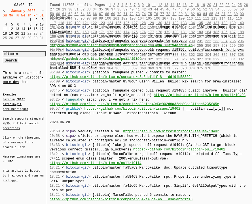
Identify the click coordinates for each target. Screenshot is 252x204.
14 (23, 29)
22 (221, 5)
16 (35, 29)
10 (42, 24)
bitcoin (9, 100)
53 (211, 9)
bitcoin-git (12, 104)
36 (107, 9)
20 (17, 33)
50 (193, 9)
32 (82, 9)
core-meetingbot (15, 109)
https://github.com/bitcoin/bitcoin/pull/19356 (95, 58)
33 (89, 9)
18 (5, 33)
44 (156, 9)
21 (23, 33)
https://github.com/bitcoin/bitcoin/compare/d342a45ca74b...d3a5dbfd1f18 (121, 199)
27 (52, 9)
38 (119, 9)
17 (42, 29)
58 (242, 9)
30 (70, 9)
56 (230, 9)
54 (217, 9)
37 (113, 9)
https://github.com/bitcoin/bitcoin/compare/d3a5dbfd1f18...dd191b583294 (121, 77)
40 (132, 9)
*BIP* (20, 100)
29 (64, 9)
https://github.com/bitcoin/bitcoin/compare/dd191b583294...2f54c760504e (121, 45)
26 (246, 5)
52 (205, 9)
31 (76, 9)
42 (144, 9)
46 (168, 9)
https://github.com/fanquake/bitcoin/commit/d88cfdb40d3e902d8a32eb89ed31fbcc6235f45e (134, 104)
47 (174, 9)
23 (227, 5)
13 (17, 29)
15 (29, 29)
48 (181, 9)
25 (240, 5)
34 (95, 9)
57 (236, 9)
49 (187, 9)
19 (11, 33)
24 (234, 5)
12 (11, 29)
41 (138, 9)
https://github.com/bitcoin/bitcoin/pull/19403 (199, 95)
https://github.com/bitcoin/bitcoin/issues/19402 (132, 108)
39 (125, 9)
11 (5, 29)
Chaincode (15, 172)
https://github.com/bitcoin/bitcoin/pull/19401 (179, 149)
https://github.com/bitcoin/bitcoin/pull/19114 (95, 163)
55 (223, 9)
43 (150, 9)
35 (101, 9)
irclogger (10, 177)
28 (58, 9)
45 (162, 9)
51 (199, 9)
